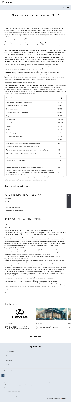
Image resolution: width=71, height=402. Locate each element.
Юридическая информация (14, 391)
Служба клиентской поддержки (9, 370)
